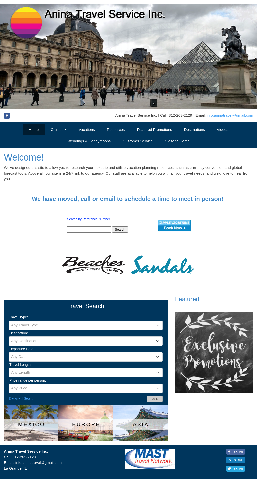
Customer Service (138, 141)
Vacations (87, 129)
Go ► (154, 399)
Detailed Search (22, 398)
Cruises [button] (57, 129)
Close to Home (177, 141)
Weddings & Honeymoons (89, 141)
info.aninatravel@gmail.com (230, 115)
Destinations (194, 129)
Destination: (18, 333)
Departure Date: (21, 349)
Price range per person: (27, 380)
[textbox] (85, 325)
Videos (222, 129)
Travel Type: (18, 317)
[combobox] (86, 325)
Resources (116, 129)
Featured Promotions (154, 129)
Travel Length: (20, 365)
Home (34, 129)
